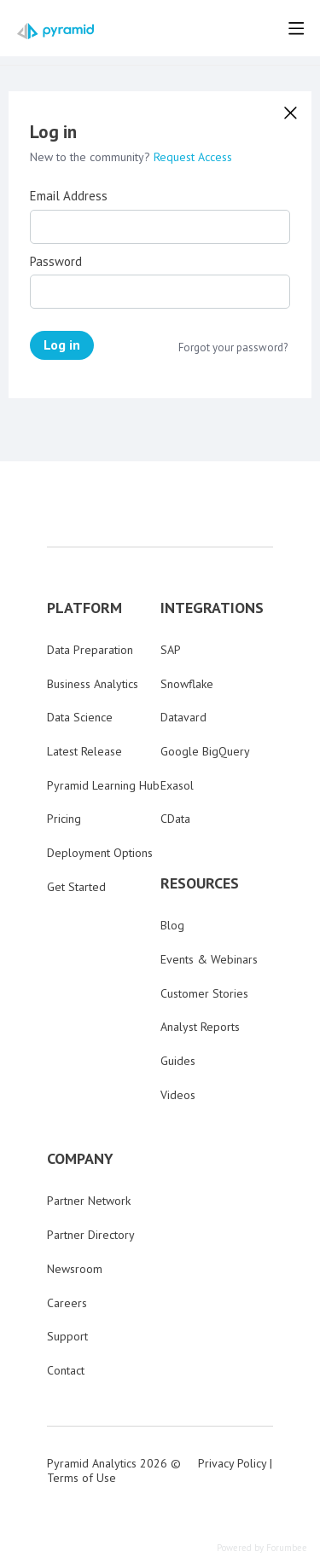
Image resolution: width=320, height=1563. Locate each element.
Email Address (69, 196)
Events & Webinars (209, 959)
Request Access (193, 157)
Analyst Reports (200, 1026)
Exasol (177, 785)
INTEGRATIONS (212, 608)
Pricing (64, 818)
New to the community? (92, 157)
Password (56, 261)
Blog (172, 925)
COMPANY (80, 1158)
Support (67, 1336)
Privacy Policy (232, 1463)
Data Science (80, 717)
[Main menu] (296, 28)
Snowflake (186, 684)
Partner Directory (91, 1234)
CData (175, 818)
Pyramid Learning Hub (103, 785)
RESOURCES (199, 883)
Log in (62, 344)
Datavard (183, 717)
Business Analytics (92, 684)
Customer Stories (204, 993)
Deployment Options (100, 852)
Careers (67, 1303)
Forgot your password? (233, 348)
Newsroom (74, 1268)
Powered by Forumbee (262, 1548)
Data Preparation (90, 649)
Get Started (76, 886)
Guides (177, 1060)
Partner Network (89, 1200)
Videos (177, 1095)
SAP (170, 649)
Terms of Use (81, 1477)
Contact (65, 1370)
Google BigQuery (205, 751)
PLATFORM (84, 608)
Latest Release (84, 751)
